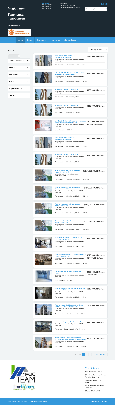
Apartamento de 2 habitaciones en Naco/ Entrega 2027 (67, 188)
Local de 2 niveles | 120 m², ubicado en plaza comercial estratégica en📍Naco (70, 121)
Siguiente (103, 354)
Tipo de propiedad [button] (19, 61)
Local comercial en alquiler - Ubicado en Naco (69, 272)
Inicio (12, 40)
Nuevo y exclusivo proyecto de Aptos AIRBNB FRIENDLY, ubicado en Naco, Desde (70, 338)
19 (97, 354)
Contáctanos (41, 40)
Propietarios (55, 40)
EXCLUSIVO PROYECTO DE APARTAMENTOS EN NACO (65, 56)
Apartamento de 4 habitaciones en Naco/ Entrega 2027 (67, 171)
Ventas (20, 40)
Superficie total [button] (19, 88)
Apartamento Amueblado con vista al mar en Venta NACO (70, 289)
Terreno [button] (19, 95)
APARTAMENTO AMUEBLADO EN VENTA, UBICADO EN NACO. (70, 238)
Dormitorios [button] (19, 74)
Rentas (29, 40)
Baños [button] (19, 81)
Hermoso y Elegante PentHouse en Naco (69, 322)
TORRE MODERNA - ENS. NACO (66, 89)
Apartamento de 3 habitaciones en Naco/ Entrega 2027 (67, 204)
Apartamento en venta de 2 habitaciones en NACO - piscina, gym (70, 255)
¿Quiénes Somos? (70, 40)
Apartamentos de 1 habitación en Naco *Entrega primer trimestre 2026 (69, 306)
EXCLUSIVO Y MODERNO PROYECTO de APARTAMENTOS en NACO (69, 73)
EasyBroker (103, 401)
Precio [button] (19, 67)
